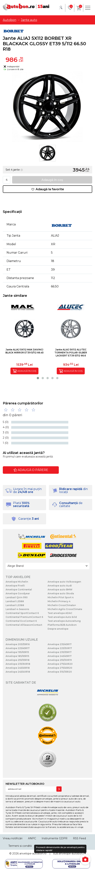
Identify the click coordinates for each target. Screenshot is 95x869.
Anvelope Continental (19, 589)
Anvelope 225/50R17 (60, 648)
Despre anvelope (58, 628)
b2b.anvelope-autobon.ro (69, 853)
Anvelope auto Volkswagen (64, 581)
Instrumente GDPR (54, 838)
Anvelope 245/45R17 (59, 656)
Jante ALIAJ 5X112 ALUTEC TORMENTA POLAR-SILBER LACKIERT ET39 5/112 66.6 (70, 352)
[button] (38, 378)
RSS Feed (79, 838)
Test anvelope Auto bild (62, 617)
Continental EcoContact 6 (21, 621)
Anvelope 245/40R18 (18, 671)
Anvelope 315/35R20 (60, 671)
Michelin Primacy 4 (59, 601)
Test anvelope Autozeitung (64, 621)
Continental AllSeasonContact (24, 624)
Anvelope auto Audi (60, 585)
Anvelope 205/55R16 (18, 644)
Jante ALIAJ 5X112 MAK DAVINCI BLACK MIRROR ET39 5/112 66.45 (24, 351)
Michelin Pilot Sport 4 (61, 597)
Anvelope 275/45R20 (60, 667)
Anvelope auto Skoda (61, 593)
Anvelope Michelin (17, 581)
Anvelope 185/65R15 (17, 656)
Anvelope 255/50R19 (60, 660)
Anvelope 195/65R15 (17, 652)
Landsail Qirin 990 (17, 597)
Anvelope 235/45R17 (59, 644)
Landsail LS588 (15, 601)
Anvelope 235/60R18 (18, 663)
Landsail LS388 (15, 605)
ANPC (32, 838)
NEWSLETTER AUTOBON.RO (25, 783)
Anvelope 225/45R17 (17, 648)
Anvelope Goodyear (18, 593)
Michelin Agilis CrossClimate (65, 609)
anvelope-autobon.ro (32, 853)
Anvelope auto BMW (60, 589)
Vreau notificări (12, 838)
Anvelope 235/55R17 (59, 652)
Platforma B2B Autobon (62, 624)
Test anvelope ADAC (60, 613)
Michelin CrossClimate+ (62, 605)
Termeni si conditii (20, 846)
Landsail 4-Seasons (17, 609)
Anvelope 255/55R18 (17, 660)
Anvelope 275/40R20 (60, 663)
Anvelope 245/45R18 (18, 667)
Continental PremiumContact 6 (24, 617)
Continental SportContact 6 (22, 613)
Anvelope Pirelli (15, 585)
